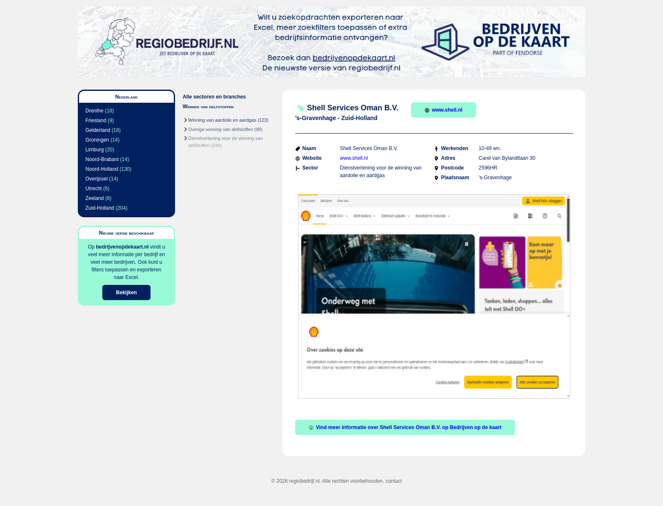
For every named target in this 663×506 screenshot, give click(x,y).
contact (394, 481)
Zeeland (94, 198)
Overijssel (96, 179)
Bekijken (126, 292)
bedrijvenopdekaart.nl (122, 247)
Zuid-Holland (99, 208)
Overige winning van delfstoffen (220, 129)
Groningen (97, 140)
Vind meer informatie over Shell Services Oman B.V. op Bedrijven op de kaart (405, 427)
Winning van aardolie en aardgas (222, 120)
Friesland (95, 120)
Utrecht (93, 188)
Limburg (94, 150)
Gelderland (97, 130)
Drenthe (94, 111)
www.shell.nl (443, 110)
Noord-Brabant (102, 159)
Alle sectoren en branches (214, 97)
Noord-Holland (101, 169)
